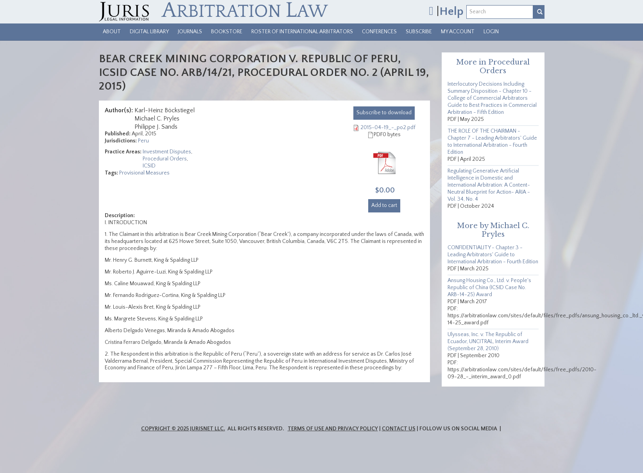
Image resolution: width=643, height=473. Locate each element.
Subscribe (419, 32)
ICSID (149, 166)
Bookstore (226, 32)
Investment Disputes (167, 152)
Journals (190, 32)
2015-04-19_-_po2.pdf (388, 127)
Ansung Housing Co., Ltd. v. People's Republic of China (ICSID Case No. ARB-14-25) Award (489, 287)
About (112, 32)
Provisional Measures (144, 173)
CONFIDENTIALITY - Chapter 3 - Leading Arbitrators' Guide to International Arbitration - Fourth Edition (493, 255)
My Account (458, 32)
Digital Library (149, 32)
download (384, 113)
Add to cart (384, 205)
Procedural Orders (165, 159)
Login (491, 32)
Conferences (379, 32)
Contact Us (399, 429)
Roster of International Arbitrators (302, 32)
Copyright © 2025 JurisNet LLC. (183, 429)
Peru (143, 141)
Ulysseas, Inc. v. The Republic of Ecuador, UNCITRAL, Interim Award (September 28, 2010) (488, 341)
